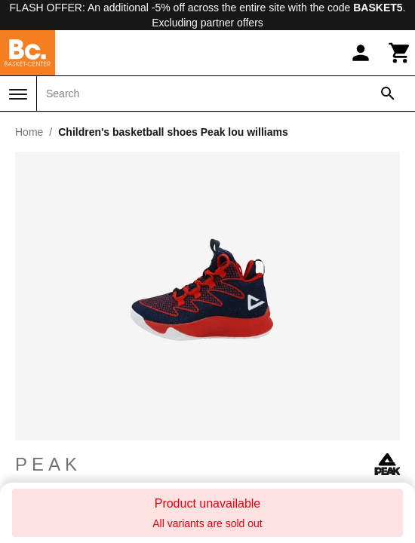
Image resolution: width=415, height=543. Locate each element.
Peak (207, 464)
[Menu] (18, 94)
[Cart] (400, 53)
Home (29, 132)
